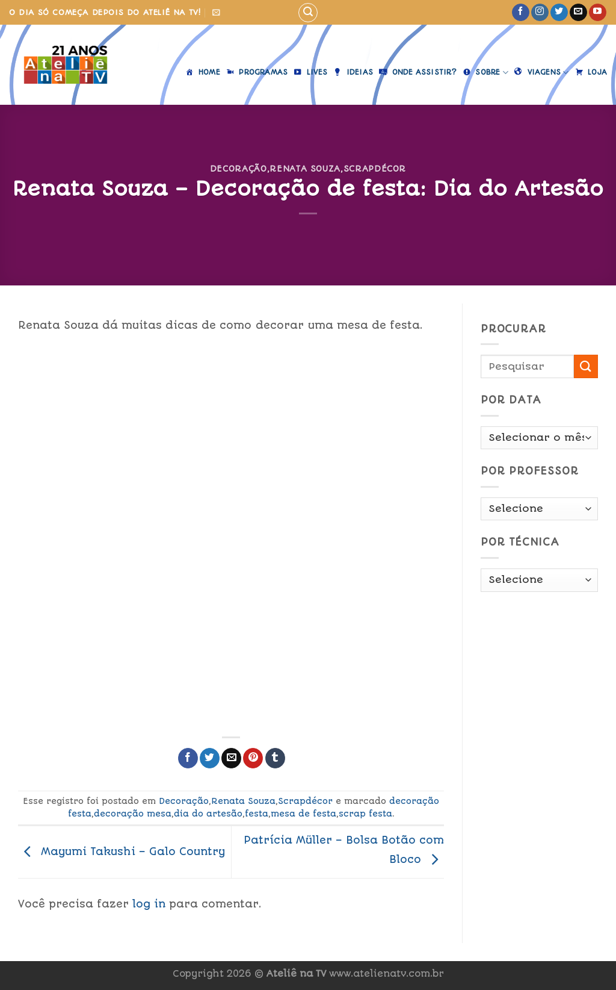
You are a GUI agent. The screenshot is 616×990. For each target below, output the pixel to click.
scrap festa (365, 813)
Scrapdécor (374, 168)
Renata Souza (305, 168)
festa (256, 813)
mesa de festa (303, 813)
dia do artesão (208, 813)
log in (148, 904)
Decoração (238, 168)
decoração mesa (132, 813)
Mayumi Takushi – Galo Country (121, 851)
